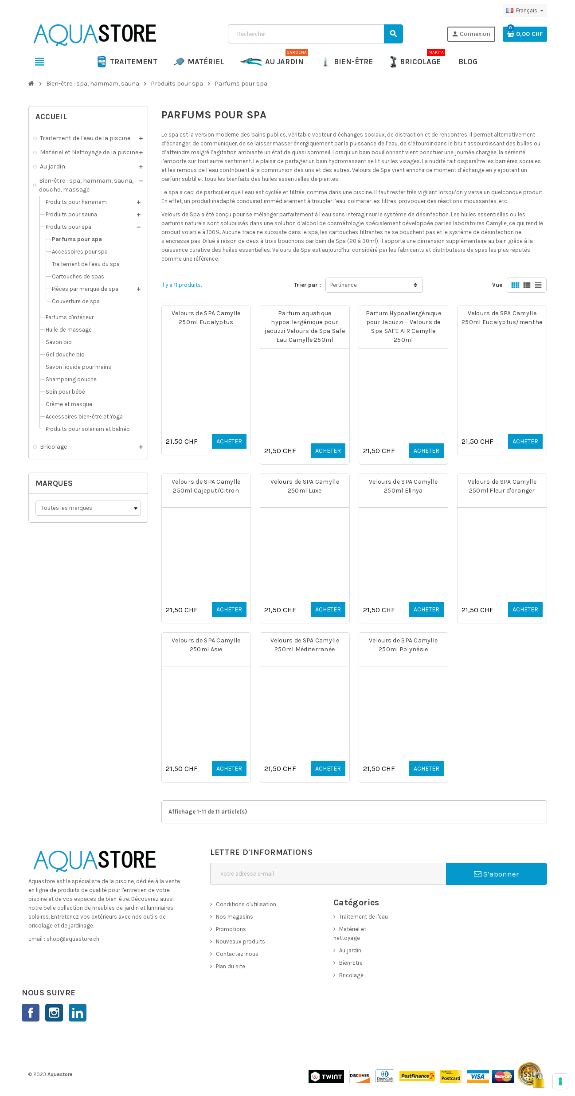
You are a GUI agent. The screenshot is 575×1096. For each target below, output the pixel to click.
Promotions (231, 929)
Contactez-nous (237, 954)
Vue (497, 285)
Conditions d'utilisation (246, 904)
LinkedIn (77, 1013)
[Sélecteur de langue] (525, 10)
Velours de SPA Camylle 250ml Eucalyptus (206, 317)
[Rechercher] (315, 33)
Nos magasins (234, 916)
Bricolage (351, 975)
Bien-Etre (351, 962)
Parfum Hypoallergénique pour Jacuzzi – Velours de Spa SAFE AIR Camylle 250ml (403, 326)
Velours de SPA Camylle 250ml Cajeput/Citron (206, 486)
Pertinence (343, 285)
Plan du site (230, 966)
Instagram (54, 1013)
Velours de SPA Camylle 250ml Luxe (304, 486)
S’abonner (496, 873)
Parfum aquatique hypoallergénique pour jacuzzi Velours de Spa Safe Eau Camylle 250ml (304, 326)
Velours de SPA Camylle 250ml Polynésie (403, 645)
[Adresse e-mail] (328, 874)
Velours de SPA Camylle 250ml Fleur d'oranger (502, 486)
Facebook (30, 1013)
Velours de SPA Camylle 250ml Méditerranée (304, 645)
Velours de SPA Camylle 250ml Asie (206, 645)
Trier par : (307, 285)
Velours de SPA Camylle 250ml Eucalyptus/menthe (502, 317)
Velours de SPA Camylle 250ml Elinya (403, 486)
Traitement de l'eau (363, 916)
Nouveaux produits (240, 941)
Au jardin (350, 950)
